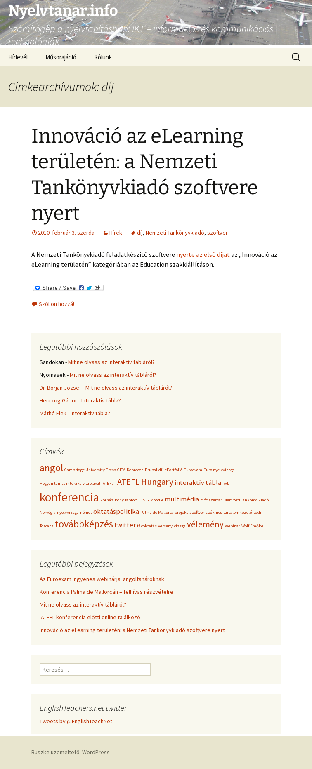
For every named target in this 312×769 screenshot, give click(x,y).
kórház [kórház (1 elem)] (106, 500)
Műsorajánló (60, 57)
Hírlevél (18, 57)
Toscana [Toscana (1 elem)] (47, 526)
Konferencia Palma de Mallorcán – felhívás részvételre (106, 591)
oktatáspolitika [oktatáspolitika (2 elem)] (116, 511)
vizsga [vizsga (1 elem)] (180, 526)
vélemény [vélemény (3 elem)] (205, 524)
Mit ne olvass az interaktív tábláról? (111, 362)
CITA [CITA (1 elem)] (121, 470)
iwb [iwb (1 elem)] (225, 483)
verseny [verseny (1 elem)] (165, 526)
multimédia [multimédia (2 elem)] (182, 498)
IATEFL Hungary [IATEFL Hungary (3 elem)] (144, 481)
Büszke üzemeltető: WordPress (70, 752)
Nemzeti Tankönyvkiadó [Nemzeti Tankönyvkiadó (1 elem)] (246, 500)
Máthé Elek (53, 413)
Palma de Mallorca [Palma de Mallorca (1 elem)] (156, 512)
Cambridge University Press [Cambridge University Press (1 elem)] (90, 470)
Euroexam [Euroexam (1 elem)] (193, 470)
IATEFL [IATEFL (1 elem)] (107, 483)
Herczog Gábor (58, 400)
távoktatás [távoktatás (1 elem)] (147, 526)
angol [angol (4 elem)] (51, 467)
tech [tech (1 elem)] (257, 512)
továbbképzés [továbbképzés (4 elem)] (84, 523)
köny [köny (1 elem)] (119, 500)
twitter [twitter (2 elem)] (125, 524)
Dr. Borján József (60, 387)
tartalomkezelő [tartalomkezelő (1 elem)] (237, 512)
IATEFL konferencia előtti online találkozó (90, 617)
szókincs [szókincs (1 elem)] (214, 512)
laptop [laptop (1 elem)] (131, 500)
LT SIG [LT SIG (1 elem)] (143, 500)
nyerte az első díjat (203, 254)
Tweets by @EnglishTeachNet (76, 721)
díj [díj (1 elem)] (160, 470)
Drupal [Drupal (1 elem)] (151, 470)
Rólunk (103, 57)
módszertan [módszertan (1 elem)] (211, 500)
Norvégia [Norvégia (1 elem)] (48, 512)
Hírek (115, 232)
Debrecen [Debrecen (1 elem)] (135, 470)
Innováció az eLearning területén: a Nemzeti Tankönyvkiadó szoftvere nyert (132, 630)
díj (140, 232)
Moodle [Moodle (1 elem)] (156, 500)
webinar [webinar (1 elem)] (232, 526)
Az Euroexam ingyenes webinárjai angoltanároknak (102, 579)
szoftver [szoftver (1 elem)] (196, 512)
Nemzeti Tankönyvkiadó (175, 232)
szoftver (217, 232)
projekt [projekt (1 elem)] (181, 512)
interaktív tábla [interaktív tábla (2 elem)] (198, 482)
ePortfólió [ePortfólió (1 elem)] (173, 470)
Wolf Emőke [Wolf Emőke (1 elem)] (252, 526)
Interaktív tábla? (101, 400)
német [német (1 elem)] (86, 512)
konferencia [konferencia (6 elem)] (69, 497)
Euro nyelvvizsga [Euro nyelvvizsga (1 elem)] (219, 470)
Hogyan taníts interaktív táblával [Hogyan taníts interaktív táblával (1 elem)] (70, 483)
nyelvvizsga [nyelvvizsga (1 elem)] (68, 512)
